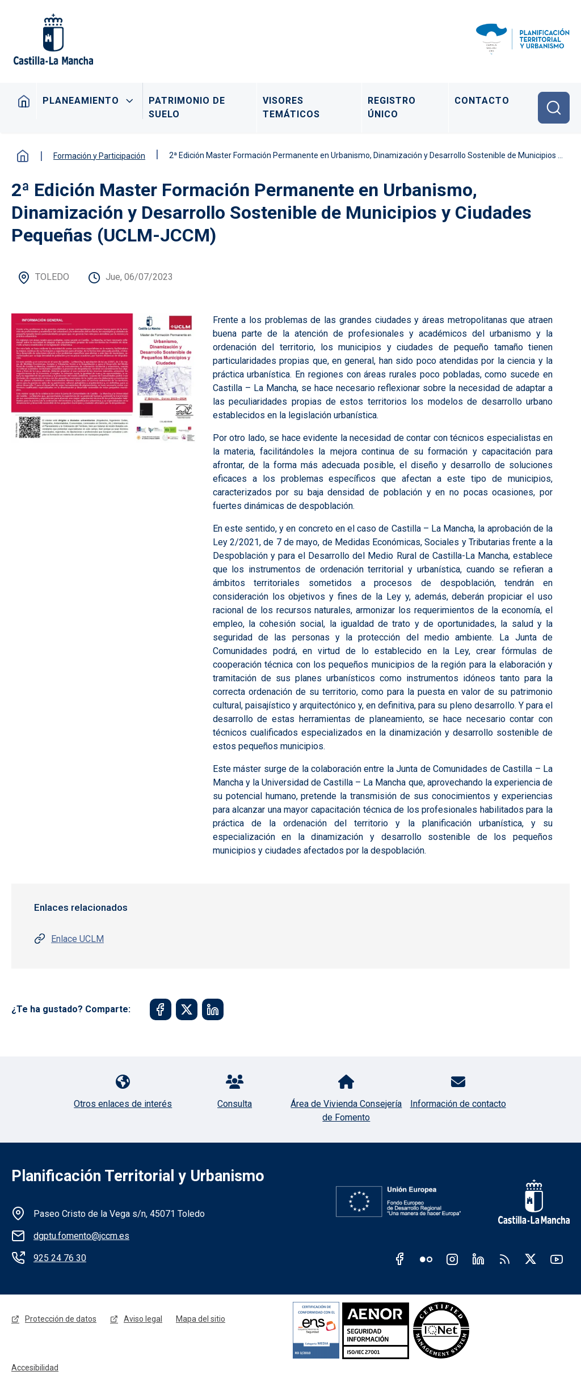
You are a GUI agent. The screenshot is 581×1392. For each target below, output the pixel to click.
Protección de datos (60, 1318)
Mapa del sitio (200, 1318)
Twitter (530, 1259)
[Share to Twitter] (186, 1009)
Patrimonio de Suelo (187, 107)
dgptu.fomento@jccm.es (81, 1235)
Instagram (452, 1259)
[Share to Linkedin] (213, 1009)
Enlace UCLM (77, 938)
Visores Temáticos (291, 107)
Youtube (557, 1259)
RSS (504, 1259)
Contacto (482, 100)
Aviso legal (143, 1318)
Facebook (400, 1259)
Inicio (24, 101)
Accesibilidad (34, 1367)
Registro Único (392, 107)
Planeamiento (81, 100)
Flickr (426, 1259)
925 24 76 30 (59, 1258)
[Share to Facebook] (160, 1009)
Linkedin (478, 1259)
